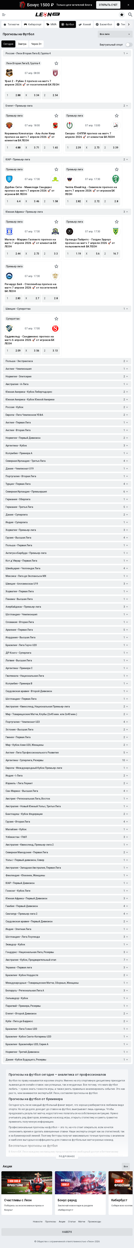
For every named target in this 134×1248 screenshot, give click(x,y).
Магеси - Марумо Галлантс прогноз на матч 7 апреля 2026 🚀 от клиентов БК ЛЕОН (30, 243)
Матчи (81, 1221)
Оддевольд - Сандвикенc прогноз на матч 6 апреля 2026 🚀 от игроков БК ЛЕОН (29, 340)
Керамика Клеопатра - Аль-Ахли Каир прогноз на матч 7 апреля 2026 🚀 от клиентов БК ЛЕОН (30, 137)
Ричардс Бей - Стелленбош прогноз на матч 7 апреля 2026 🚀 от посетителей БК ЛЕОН (31, 288)
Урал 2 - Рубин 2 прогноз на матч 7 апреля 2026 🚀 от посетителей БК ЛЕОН (32, 83)
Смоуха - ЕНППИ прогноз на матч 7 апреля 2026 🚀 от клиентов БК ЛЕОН (90, 135)
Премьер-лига (14, 115)
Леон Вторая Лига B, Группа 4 (23, 63)
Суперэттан (13, 318)
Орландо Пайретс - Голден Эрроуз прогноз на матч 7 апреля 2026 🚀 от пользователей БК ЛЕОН (90, 243)
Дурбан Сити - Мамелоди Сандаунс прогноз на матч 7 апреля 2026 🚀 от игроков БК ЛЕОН (30, 191)
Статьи (72, 1221)
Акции (62, 1221)
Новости (37, 1221)
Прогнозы (50, 1221)
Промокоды (94, 1221)
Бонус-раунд (67, 1200)
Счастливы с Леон (18, 1200)
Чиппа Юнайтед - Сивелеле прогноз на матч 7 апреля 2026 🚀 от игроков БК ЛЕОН (91, 191)
